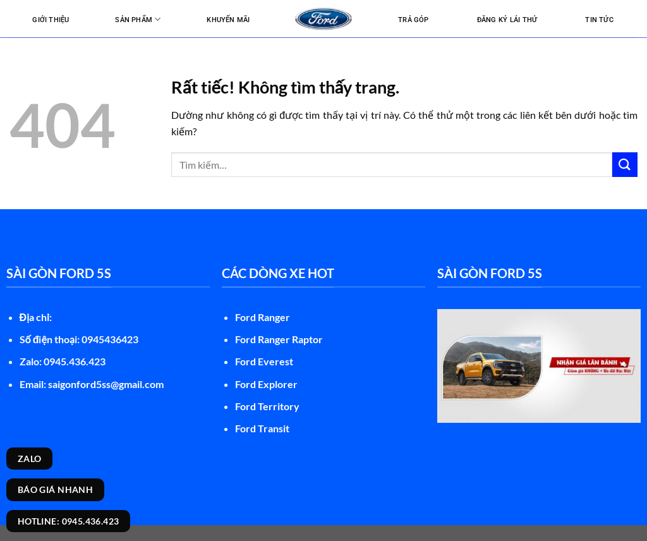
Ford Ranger (262, 317)
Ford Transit (262, 428)
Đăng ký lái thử (507, 20)
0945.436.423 (75, 361)
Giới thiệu (50, 20)
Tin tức (599, 20)
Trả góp (413, 20)
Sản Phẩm (137, 19)
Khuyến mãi (228, 20)
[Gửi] (625, 164)
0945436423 (110, 339)
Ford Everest (264, 361)
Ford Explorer (266, 384)
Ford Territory (267, 406)
